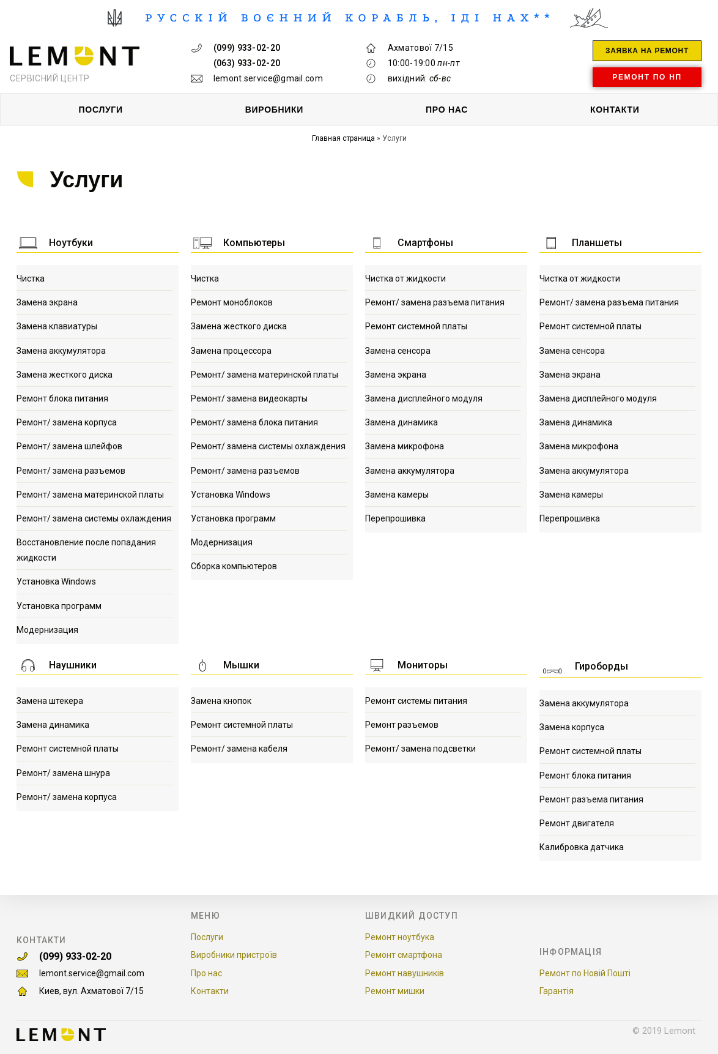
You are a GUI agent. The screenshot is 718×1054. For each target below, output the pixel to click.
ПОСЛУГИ (101, 109)
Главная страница (343, 138)
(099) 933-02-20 (90, 953)
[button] (647, 50)
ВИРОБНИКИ (274, 109)
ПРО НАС (447, 109)
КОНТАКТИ (614, 109)
